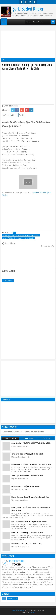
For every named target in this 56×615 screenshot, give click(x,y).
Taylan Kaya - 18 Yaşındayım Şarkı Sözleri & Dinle (27, 475)
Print (14, 115)
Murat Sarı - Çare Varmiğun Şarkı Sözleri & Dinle (27, 532)
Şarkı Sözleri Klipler (28, 8)
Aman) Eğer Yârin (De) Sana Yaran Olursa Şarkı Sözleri (20, 235)
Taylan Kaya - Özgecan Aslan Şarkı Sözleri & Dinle (27, 453)
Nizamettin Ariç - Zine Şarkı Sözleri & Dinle (25, 486)
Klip (4, 598)
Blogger (31, 612)
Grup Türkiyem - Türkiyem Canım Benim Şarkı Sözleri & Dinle (31, 464)
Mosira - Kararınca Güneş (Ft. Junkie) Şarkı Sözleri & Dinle (30, 497)
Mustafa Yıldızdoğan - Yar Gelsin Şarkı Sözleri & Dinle (28, 521)
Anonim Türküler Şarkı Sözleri (12, 238)
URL (21, 115)
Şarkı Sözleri (29, 238)
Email (6, 115)
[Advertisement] (28, 86)
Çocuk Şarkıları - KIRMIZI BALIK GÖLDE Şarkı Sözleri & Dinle (30, 443)
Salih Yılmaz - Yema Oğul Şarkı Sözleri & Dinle (26, 543)
